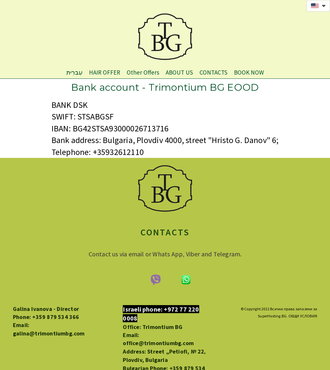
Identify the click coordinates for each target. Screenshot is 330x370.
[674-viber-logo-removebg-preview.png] (155, 280)
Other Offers (143, 72)
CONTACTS (213, 72)
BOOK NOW (249, 72)
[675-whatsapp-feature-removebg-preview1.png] (185, 280)
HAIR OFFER (104, 72)
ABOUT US (179, 72)
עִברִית (74, 72)
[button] (318, 6)
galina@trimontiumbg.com (49, 333)
